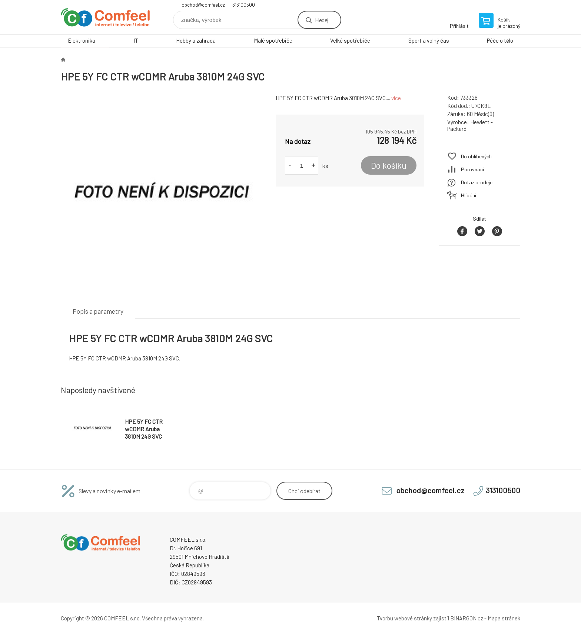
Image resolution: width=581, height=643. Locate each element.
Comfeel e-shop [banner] (105, 17)
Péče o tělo (500, 40)
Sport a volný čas (428, 40)
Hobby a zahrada (196, 40)
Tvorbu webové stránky (404, 618)
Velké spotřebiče (350, 40)
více (396, 98)
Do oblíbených (476, 156)
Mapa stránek (504, 618)
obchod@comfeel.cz (203, 5)
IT (135, 40)
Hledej (321, 19)
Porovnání (472, 169)
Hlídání (468, 195)
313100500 (243, 5)
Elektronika (81, 40)
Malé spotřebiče (273, 40)
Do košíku (388, 165)
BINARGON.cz (466, 618)
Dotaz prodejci (477, 182)
